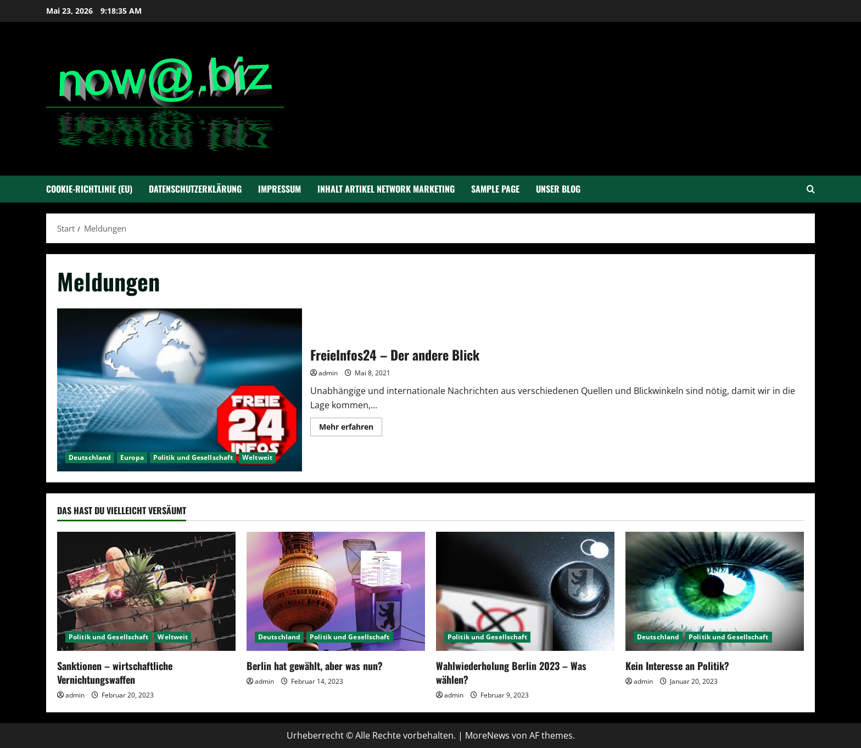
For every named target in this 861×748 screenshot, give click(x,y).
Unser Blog (558, 188)
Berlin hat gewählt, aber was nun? (315, 666)
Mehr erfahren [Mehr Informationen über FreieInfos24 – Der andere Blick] (350, 428)
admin (328, 373)
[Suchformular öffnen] (811, 189)
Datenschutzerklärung (195, 188)
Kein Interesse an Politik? (677, 666)
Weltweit (257, 457)
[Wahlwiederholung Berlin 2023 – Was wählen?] (525, 591)
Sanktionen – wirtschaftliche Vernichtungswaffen (114, 673)
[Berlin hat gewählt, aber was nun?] (336, 591)
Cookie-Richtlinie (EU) (89, 188)
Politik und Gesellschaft (193, 457)
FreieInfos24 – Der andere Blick (179, 389)
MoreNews (487, 735)
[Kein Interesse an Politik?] (714, 591)
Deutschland (90, 457)
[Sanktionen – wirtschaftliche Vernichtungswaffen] (146, 591)
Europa (132, 457)
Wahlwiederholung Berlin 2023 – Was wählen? (511, 673)
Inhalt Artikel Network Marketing (386, 188)
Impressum (279, 188)
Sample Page (495, 188)
